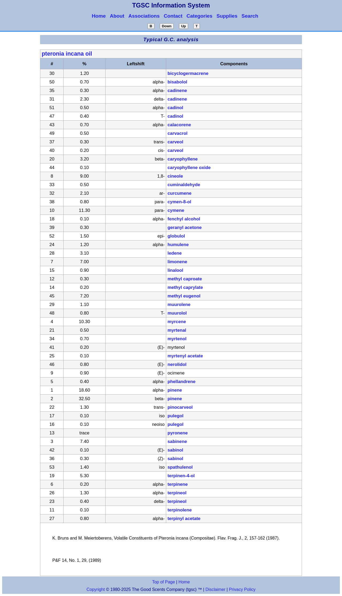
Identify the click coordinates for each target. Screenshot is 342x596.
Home (184, 582)
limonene (177, 261)
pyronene (178, 432)
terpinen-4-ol (181, 475)
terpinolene (180, 510)
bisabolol (177, 82)
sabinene (177, 441)
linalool (175, 270)
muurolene (179, 304)
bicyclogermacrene (188, 73)
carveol (175, 141)
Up (183, 26)
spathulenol (180, 467)
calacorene (179, 124)
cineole (175, 176)
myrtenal (177, 330)
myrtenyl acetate (185, 355)
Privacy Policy (241, 589)
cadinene (177, 90)
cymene (176, 210)
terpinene (178, 484)
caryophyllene (183, 159)
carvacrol (178, 133)
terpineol (177, 492)
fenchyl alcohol (184, 218)
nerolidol (177, 364)
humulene (178, 244)
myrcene (177, 321)
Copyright (96, 589)
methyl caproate (185, 278)
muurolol (177, 313)
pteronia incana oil (67, 54)
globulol (176, 236)
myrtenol (177, 338)
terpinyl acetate (184, 518)
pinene (175, 390)
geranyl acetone (185, 227)
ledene (175, 253)
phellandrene (181, 381)
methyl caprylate (185, 287)
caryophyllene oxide (189, 167)
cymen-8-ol (179, 201)
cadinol (175, 107)
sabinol (175, 450)
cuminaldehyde (184, 184)
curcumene (180, 193)
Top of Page (163, 582)
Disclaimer (215, 589)
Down (167, 26)
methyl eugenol (184, 296)
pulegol (176, 415)
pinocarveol (180, 407)
